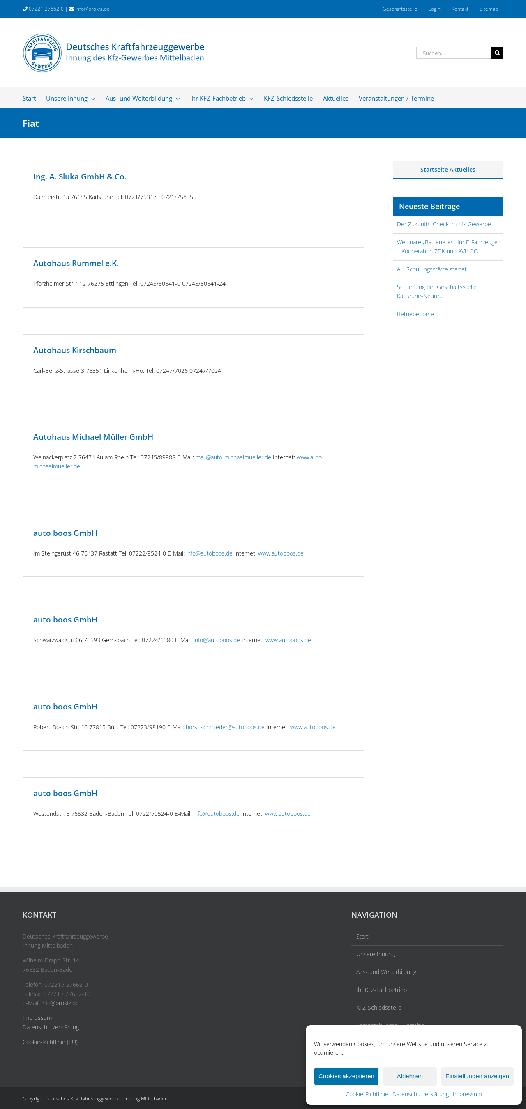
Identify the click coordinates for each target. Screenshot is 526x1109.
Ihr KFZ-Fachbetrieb (381, 990)
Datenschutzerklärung (420, 1094)
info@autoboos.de (209, 553)
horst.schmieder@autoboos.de (225, 727)
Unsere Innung (375, 954)
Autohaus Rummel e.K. (76, 263)
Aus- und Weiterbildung (386, 972)
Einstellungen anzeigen (477, 1075)
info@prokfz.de (92, 8)
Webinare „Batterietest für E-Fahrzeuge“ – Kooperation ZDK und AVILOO (448, 246)
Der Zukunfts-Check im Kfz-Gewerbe (444, 224)
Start (362, 936)
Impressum (467, 1094)
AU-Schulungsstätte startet (432, 269)
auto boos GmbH (65, 533)
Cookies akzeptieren (346, 1075)
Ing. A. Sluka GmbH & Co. (80, 176)
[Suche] (497, 53)
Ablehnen (410, 1075)
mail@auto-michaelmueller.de (233, 457)
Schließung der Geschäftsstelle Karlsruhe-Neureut (437, 291)
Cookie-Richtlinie (367, 1094)
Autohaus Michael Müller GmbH (93, 437)
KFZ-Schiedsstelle (379, 1007)
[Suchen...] (453, 53)
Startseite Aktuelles (447, 169)
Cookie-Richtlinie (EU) (50, 1042)
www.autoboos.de (281, 553)
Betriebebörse (415, 314)
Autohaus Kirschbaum (74, 350)
